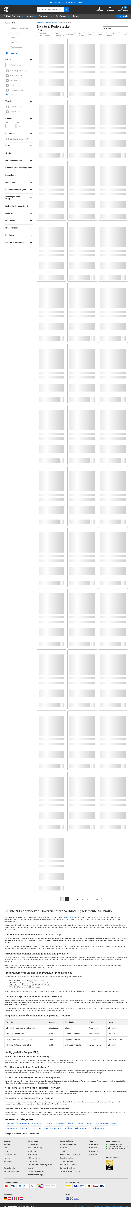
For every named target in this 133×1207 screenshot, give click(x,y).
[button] (99, 9)
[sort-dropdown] (115, 28)
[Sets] (76, 16)
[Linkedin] (93, 1155)
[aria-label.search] (66, 9)
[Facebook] (93, 1144)
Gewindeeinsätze (12, 1128)
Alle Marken (64, 1148)
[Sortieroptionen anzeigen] (125, 28)
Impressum (7, 1158)
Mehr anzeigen (11, 53)
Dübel (89, 1124)
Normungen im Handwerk (69, 1165)
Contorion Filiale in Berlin (36, 1171)
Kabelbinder (60, 1124)
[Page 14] (97, 899)
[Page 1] (67, 899)
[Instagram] (93, 1151)
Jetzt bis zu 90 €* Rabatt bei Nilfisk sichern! (65, 2)
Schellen (71, 1124)
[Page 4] (82, 899)
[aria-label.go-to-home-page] (6, 11)
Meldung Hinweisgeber (12, 1171)
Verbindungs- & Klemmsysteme (76, 1128)
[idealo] (67, 1200)
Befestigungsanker (97, 1128)
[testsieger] (71, 1200)
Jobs (5, 1148)
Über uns (7, 1144)
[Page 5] (87, 899)
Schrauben (10, 1124)
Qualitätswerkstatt (66, 1158)
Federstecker (70, 917)
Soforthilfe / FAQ (33, 1144)
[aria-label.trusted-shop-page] (109, 1165)
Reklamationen (33, 1161)
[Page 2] (72, 899)
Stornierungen (32, 1151)
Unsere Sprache (9, 1168)
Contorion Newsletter (67, 1168)
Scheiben (49, 1124)
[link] (18, 22)
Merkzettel (110, 9)
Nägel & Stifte (36, 1128)
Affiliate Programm (10, 1154)
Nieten (80, 1124)
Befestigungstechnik (50, 22)
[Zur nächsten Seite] (102, 899)
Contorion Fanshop (66, 1161)
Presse (6, 1151)
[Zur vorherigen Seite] (62, 899)
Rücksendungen (33, 1154)
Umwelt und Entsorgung (36, 1175)
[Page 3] (77, 899)
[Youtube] (93, 1148)
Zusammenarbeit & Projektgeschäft (40, 1165)
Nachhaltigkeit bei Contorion (70, 1171)
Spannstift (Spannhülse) (52, 1128)
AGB (5, 1165)
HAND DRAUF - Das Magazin (70, 1154)
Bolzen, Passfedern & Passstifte (106, 1124)
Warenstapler (123, 9)
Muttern (24, 1128)
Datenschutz (8, 1161)
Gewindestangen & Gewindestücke (29, 1124)
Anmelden (99, 9)
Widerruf (31, 1168)
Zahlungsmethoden (34, 1158)
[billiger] (76, 1200)
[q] (50, 9)
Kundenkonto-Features (68, 1144)
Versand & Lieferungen (36, 1148)
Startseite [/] (40, 22)
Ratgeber (63, 1151)
